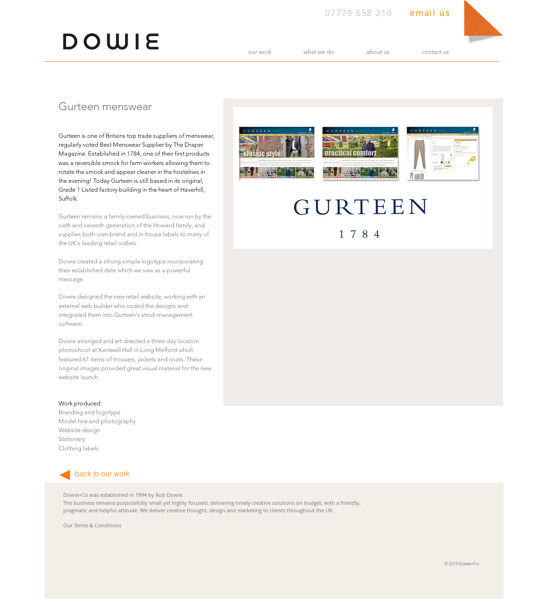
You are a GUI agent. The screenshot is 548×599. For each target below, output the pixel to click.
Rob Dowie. (170, 494)
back (82, 473)
